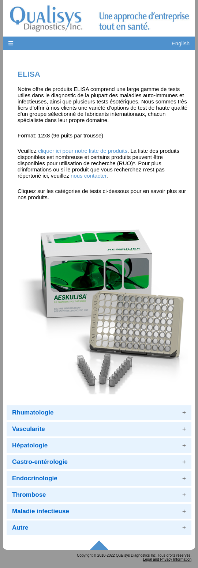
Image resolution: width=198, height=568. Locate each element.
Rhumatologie (32, 412)
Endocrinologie (34, 478)
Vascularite (28, 428)
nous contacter (89, 176)
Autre (20, 527)
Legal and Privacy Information (167, 559)
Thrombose (29, 494)
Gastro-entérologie (40, 461)
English (181, 43)
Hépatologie (30, 445)
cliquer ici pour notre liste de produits (82, 151)
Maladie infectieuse (40, 511)
